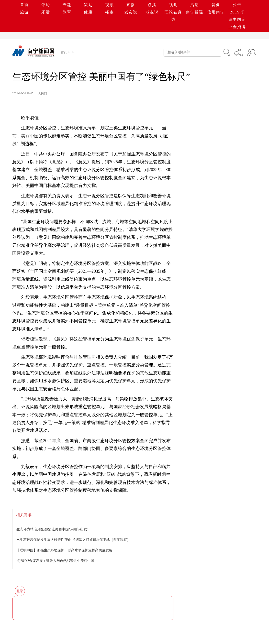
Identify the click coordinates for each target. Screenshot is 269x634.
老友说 (130, 12)
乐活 (45, 12)
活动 (194, 5)
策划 (88, 5)
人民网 (42, 93)
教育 (67, 12)
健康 (88, 12)
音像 (216, 5)
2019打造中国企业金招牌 (237, 19)
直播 (130, 5)
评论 (45, 5)
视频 (109, 5)
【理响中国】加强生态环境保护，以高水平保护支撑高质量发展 (64, 550)
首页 (24, 5)
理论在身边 (173, 16)
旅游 (24, 12)
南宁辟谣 (194, 12)
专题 (67, 5)
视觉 (173, 5)
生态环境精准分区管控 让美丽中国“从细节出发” (52, 529)
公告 (237, 5)
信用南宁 (216, 12)
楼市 (109, 12)
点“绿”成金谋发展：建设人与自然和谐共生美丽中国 (55, 560)
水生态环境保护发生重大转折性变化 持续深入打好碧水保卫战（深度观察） (73, 539)
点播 (152, 5)
